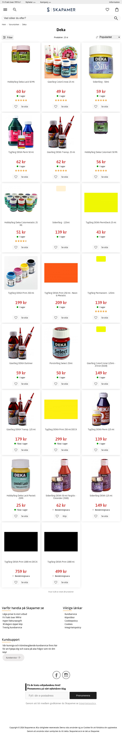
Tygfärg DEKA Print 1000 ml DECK (20, 561)
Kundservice (71, 614)
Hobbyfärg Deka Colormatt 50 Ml (101, 152)
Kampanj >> (45, 2)
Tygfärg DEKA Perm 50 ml (21, 152)
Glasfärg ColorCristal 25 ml (61, 82)
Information (114, 2)
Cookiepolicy (71, 620)
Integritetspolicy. (87, 703)
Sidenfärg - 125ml (61, 222)
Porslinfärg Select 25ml (61, 363)
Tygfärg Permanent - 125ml (101, 293)
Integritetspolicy (73, 627)
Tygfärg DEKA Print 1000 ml (61, 561)
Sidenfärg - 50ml (101, 82)
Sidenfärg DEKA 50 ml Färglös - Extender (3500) (61, 496)
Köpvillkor (70, 617)
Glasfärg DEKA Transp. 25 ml (61, 152)
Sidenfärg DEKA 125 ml (101, 495)
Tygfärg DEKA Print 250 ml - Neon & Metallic (60, 294)
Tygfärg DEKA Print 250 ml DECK (61, 429)
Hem (4, 24)
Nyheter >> (30, 2)
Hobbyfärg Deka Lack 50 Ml (21, 82)
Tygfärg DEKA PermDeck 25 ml (101, 222)
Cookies (69, 624)
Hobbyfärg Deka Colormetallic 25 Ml (21, 223)
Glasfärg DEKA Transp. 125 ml (21, 429)
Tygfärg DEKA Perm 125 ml (101, 429)
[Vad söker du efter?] (61, 18)
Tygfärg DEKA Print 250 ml (21, 293)
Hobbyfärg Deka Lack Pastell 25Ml (21, 496)
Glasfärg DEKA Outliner (21, 363)
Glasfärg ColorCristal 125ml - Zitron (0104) (101, 364)
